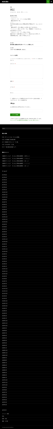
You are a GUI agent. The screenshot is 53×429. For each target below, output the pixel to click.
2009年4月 (4, 340)
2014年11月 (4, 239)
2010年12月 (4, 300)
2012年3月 (4, 286)
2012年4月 (4, 283)
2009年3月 (4, 342)
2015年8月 (4, 226)
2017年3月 (4, 184)
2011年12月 (4, 288)
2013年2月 (4, 263)
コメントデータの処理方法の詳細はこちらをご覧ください (24, 120)
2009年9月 (4, 328)
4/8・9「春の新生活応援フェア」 (9, 147)
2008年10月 (4, 355)
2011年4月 (4, 298)
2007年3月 (4, 402)
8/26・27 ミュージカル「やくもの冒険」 (11, 137)
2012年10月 (4, 273)
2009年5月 (4, 338)
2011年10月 (4, 293)
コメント (13, 63)
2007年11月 (4, 382)
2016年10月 (4, 197)
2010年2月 (4, 315)
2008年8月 (4, 360)
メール (12, 87)
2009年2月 (4, 345)
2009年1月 (4, 347)
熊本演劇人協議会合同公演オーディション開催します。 (26, 43)
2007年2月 (4, 404)
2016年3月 (4, 211)
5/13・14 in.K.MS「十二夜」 (8, 144)
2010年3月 (4, 313)
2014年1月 (4, 246)
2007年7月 (4, 392)
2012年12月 (4, 268)
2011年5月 (4, 296)
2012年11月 (4, 271)
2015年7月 (4, 229)
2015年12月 (4, 216)
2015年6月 (4, 231)
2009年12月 (4, 320)
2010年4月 (4, 310)
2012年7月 (4, 281)
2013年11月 (4, 249)
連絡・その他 (5, 421)
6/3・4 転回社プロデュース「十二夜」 (10, 142)
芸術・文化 (4, 418)
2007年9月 (4, 387)
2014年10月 (4, 241)
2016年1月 (4, 214)
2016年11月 (4, 194)
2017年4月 (4, 182)
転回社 (19, 12)
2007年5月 (4, 397)
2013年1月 (4, 266)
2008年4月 (4, 370)
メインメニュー (51, 1)
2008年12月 (4, 350)
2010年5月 (4, 308)
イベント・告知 (5, 413)
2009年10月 (4, 325)
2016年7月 (4, 202)
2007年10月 (4, 384)
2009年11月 (4, 323)
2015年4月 (4, 234)
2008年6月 (4, 365)
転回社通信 (5, 1)
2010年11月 (4, 303)
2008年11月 (4, 352)
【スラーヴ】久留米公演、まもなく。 (26, 48)
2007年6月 (4, 394)
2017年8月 (4, 174)
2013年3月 (4, 261)
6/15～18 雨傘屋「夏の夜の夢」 (9, 139)
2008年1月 (4, 377)
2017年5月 (4, 179)
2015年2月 (4, 236)
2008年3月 (4, 372)
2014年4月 (4, 244)
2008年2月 (4, 375)
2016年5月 (4, 207)
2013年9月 (4, 253)
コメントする (25, 12)
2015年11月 (4, 219)
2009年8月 (4, 330)
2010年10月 (4, 305)
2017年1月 (4, 189)
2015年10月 (4, 221)
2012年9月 (4, 276)
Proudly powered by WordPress (7, 427)
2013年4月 (4, 258)
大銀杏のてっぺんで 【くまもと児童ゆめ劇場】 (12, 156)
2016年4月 (4, 209)
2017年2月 (4, 187)
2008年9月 (4, 357)
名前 (12, 81)
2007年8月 (4, 389)
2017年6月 (4, 177)
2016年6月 (4, 204)
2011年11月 (4, 291)
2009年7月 (4, 333)
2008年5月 (4, 367)
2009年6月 (4, 335)
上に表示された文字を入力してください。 (20, 107)
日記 (11, 7)
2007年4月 (4, 399)
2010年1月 (4, 318)
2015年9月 (4, 224)
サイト (11, 92)
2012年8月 (4, 278)
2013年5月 (4, 256)
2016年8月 (4, 199)
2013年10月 (4, 251)
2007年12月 (4, 380)
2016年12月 (4, 192)
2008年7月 (4, 362)
